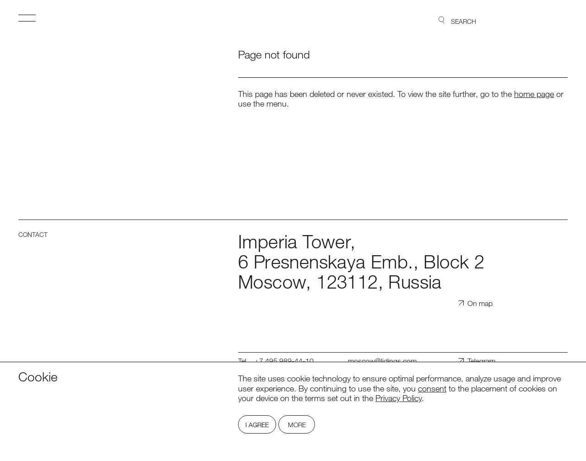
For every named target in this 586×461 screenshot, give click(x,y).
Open (27, 17)
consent (432, 388)
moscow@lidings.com (382, 361)
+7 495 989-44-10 (284, 361)
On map (480, 303)
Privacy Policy (398, 398)
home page (534, 94)
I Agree (257, 425)
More (297, 425)
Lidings (541, 20)
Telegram (481, 361)
